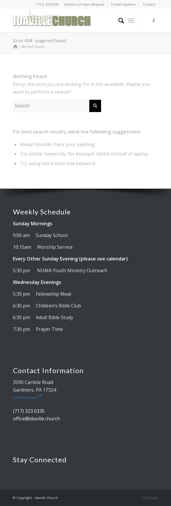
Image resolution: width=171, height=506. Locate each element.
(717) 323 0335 (47, 4)
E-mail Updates (123, 4)
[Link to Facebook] (153, 20)
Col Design (150, 497)
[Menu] (131, 20)
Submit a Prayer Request (84, 4)
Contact (149, 4)
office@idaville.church (36, 418)
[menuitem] (84, 4)
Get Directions (27, 397)
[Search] (118, 20)
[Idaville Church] (71, 20)
